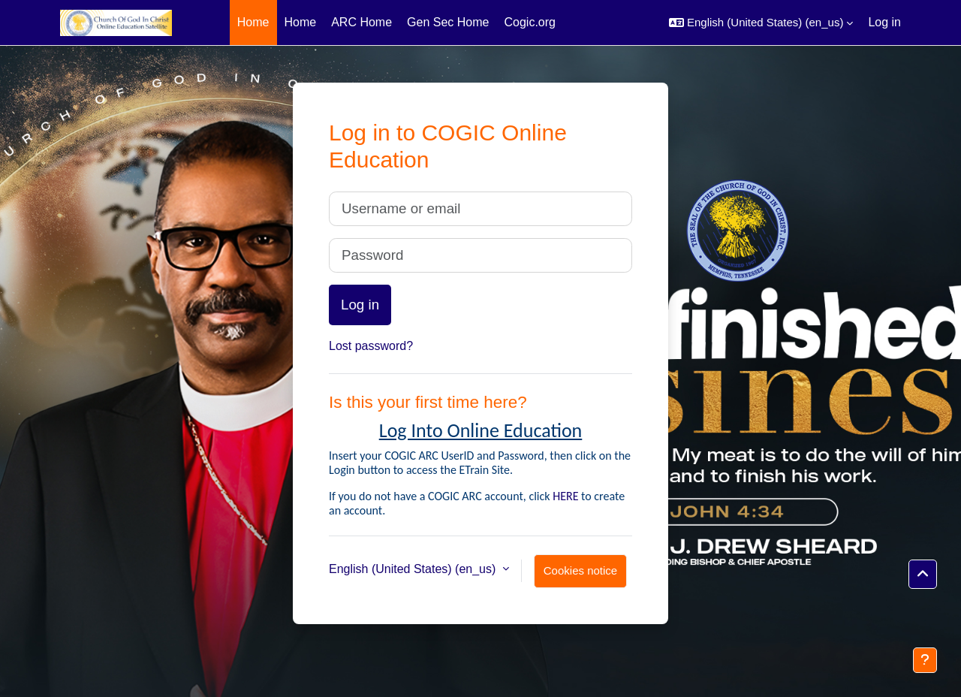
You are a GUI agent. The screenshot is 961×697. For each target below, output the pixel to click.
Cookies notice (580, 570)
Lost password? (371, 345)
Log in (884, 22)
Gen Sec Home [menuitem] (448, 22)
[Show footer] (925, 660)
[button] (761, 22)
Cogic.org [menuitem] (529, 22)
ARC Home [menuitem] (361, 22)
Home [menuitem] (253, 22)
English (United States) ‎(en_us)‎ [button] (414, 569)
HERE (565, 496)
